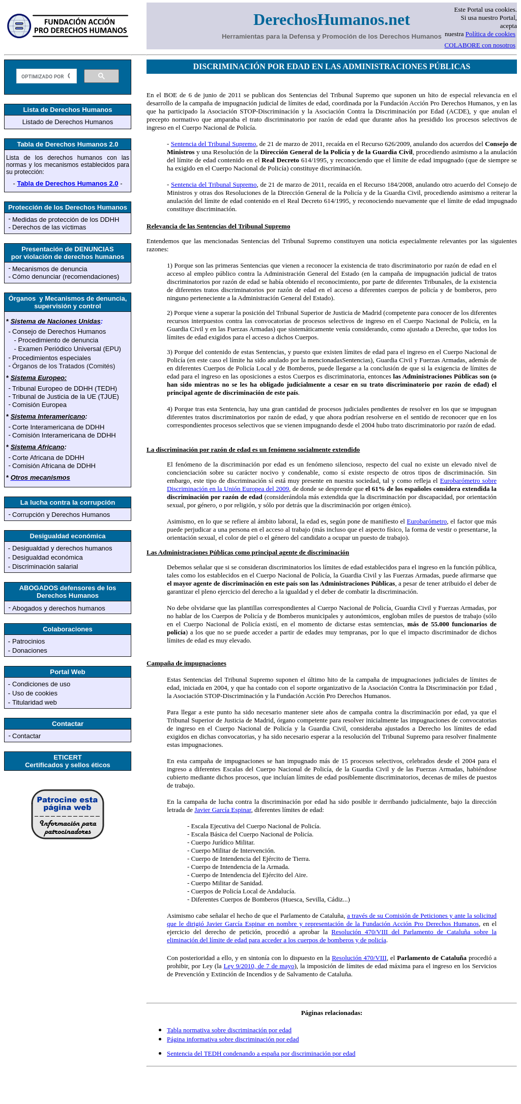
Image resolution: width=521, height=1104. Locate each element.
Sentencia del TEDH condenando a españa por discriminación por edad (261, 1053)
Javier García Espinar (222, 810)
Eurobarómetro (427, 521)
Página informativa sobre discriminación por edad (233, 1039)
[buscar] (45, 76)
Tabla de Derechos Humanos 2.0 (67, 183)
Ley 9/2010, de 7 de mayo (258, 966)
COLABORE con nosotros (480, 45)
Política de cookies (490, 34)
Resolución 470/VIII (359, 958)
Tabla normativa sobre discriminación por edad (229, 1030)
